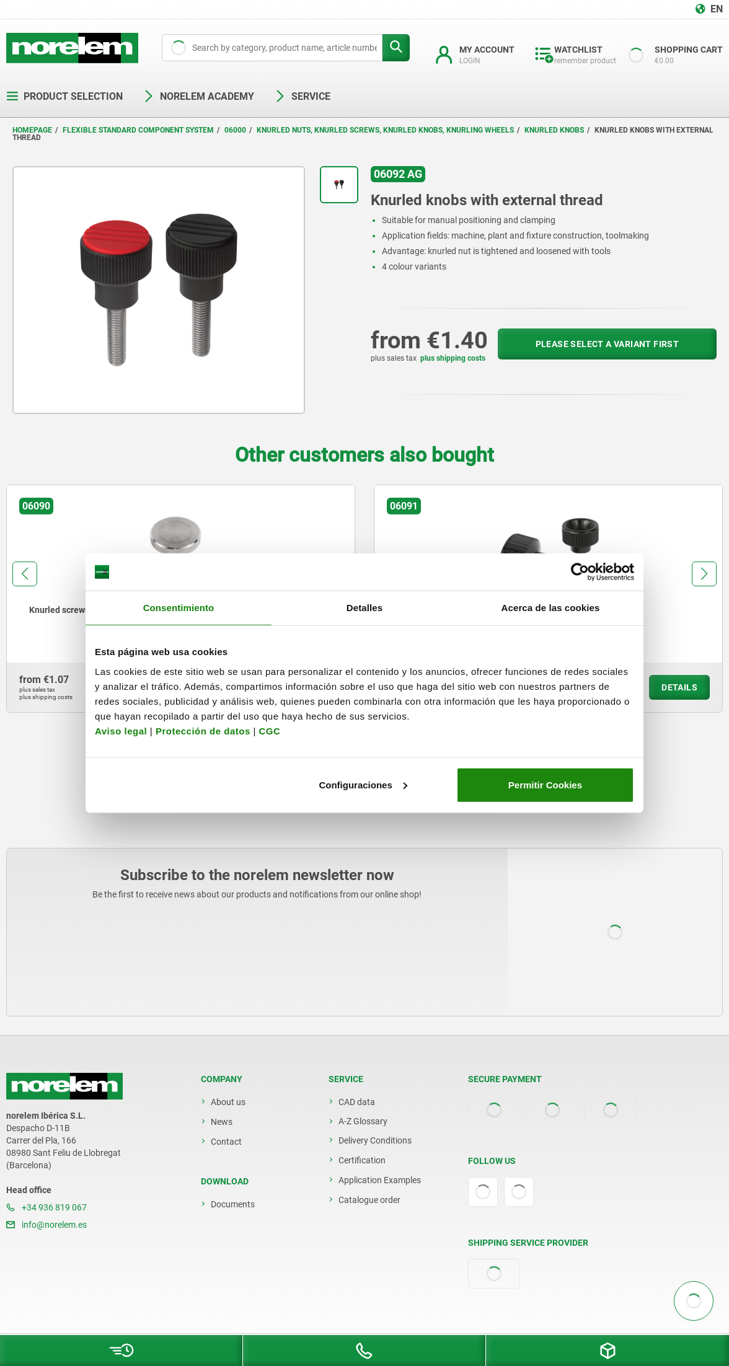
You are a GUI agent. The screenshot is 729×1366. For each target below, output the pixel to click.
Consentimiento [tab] (178, 607)
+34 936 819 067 (46, 1207)
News (221, 1122)
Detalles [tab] (364, 607)
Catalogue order (369, 1200)
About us (228, 1102)
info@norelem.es (46, 1225)
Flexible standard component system (138, 130)
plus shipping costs (452, 358)
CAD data (356, 1102)
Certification (362, 1160)
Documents (233, 1204)
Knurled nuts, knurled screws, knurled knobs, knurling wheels (385, 130)
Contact (226, 1142)
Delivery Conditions (375, 1140)
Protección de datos (203, 730)
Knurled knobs (554, 130)
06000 (235, 130)
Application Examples (379, 1180)
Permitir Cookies (545, 784)
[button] (24, 574)
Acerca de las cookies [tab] (550, 607)
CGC (269, 730)
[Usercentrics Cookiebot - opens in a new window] (580, 572)
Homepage (32, 130)
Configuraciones (363, 784)
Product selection (64, 96)
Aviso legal (121, 730)
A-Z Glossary (362, 1121)
